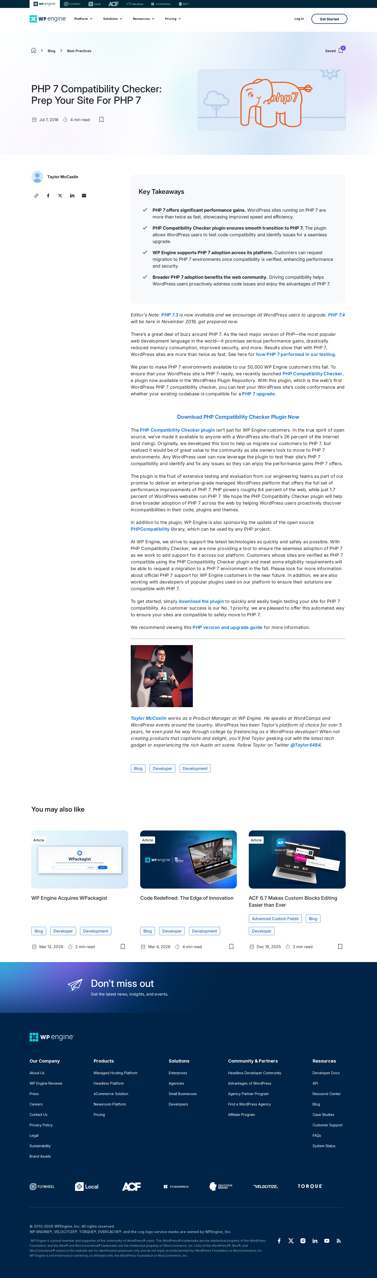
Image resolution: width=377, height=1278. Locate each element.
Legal (34, 1135)
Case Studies (323, 1114)
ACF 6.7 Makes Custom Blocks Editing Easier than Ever (293, 901)
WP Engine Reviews (46, 1083)
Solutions (112, 19)
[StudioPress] (160, 4)
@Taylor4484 (306, 745)
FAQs (317, 1135)
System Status (324, 1146)
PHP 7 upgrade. (258, 393)
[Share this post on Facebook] (48, 196)
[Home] (48, 19)
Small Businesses (183, 1094)
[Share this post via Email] (84, 196)
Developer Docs (326, 1073)
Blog (51, 51)
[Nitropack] (135, 4)
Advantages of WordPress (249, 1083)
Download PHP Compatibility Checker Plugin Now (238, 417)
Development (195, 768)
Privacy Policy (41, 1125)
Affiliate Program (241, 1114)
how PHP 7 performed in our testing (295, 354)
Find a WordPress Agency (249, 1104)
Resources (143, 19)
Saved (335, 51)
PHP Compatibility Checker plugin (177, 430)
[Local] (94, 4)
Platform (83, 19)
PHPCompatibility (150, 529)
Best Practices (79, 51)
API (315, 1083)
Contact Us (38, 1114)
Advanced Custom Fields (275, 918)
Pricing (172, 19)
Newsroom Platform (110, 1104)
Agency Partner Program (248, 1094)
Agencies (176, 1083)
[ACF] (113, 4)
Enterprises (178, 1073)
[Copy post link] (36, 196)
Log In (299, 19)
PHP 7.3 (169, 314)
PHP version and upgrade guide (227, 627)
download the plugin (201, 601)
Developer (162, 768)
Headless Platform (109, 1083)
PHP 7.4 (336, 314)
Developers (178, 1104)
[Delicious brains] (184, 4)
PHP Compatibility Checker (312, 373)
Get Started (329, 19)
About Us (37, 1073)
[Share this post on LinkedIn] (72, 196)
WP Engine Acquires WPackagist (69, 898)
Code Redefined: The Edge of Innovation (187, 898)
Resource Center (327, 1094)
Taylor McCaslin (62, 176)
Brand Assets (40, 1156)
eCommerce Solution (111, 1094)
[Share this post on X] (60, 196)
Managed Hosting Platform (115, 1073)
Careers (36, 1104)
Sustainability (40, 1146)
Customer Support (327, 1125)
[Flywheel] (72, 4)
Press (34, 1094)
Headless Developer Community (254, 1073)
